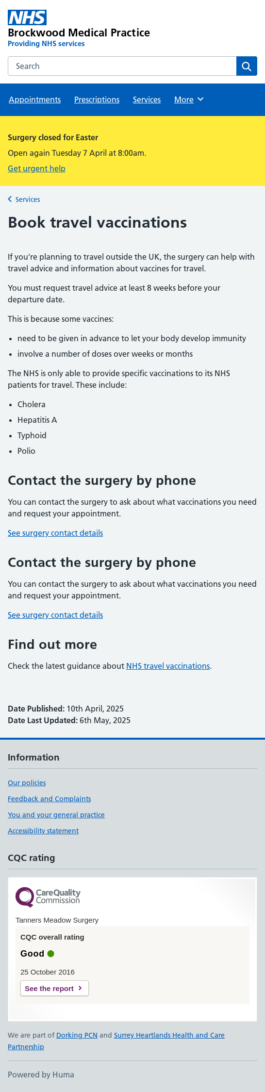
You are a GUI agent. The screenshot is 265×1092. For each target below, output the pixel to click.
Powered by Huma (41, 1074)
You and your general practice (56, 815)
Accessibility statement (43, 831)
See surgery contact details (55, 533)
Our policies (27, 782)
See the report (49, 988)
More (189, 99)
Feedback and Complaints (49, 798)
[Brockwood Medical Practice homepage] (82, 29)
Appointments (35, 99)
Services (147, 99)
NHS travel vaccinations (168, 666)
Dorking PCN (77, 1035)
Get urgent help (37, 168)
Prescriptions (96, 99)
